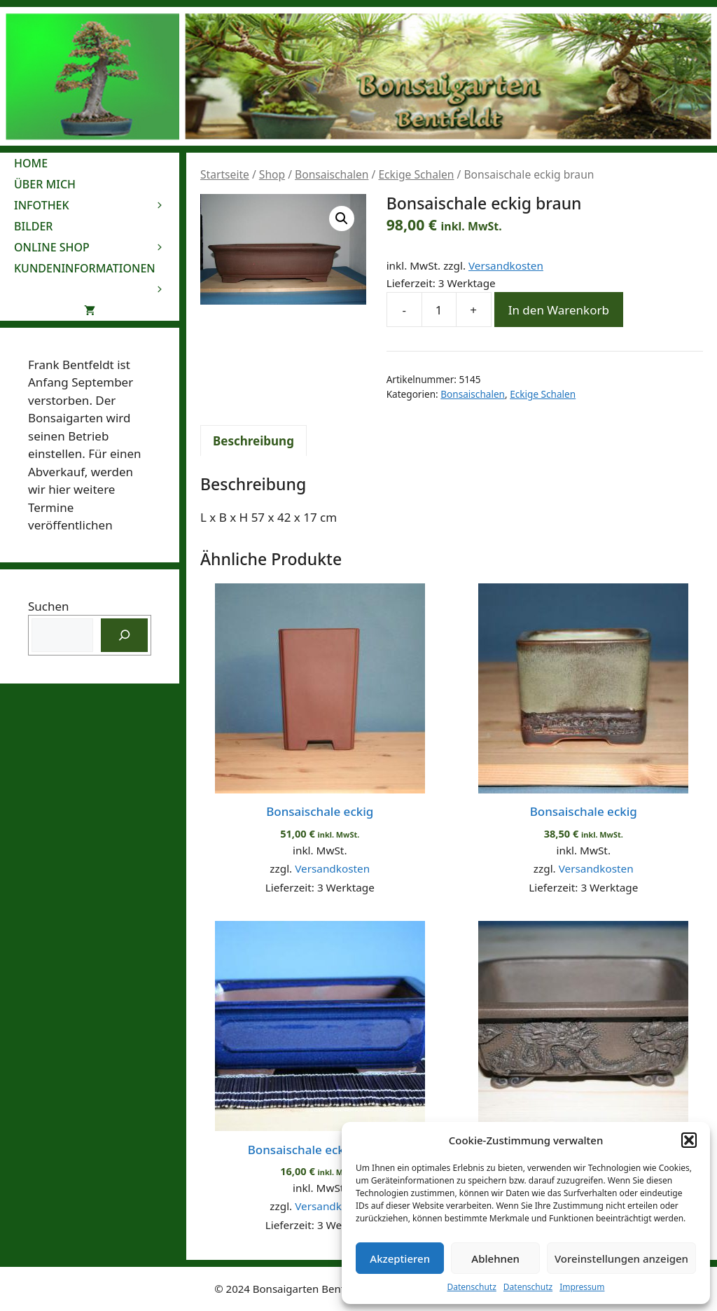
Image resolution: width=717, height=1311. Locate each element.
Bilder (33, 226)
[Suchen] (124, 635)
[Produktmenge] (439, 309)
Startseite (224, 174)
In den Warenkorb (558, 310)
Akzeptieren (400, 1258)
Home (31, 163)
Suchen (48, 606)
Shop (272, 174)
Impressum (581, 1287)
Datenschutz (471, 1287)
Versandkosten (505, 265)
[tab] (253, 440)
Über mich (45, 184)
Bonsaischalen (331, 174)
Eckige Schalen (416, 174)
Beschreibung (253, 441)
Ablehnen (495, 1258)
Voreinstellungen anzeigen (621, 1258)
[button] (689, 1140)
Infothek (96, 205)
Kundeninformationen (96, 270)
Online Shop (96, 247)
